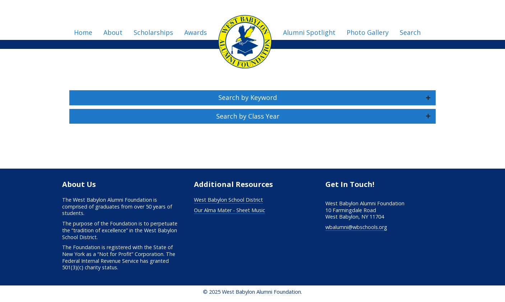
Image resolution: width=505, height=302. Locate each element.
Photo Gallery (368, 32)
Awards (195, 32)
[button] (252, 97)
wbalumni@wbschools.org (356, 227)
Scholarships (153, 32)
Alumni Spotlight (309, 32)
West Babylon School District (228, 199)
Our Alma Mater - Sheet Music (229, 210)
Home (83, 32)
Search (410, 32)
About (112, 32)
